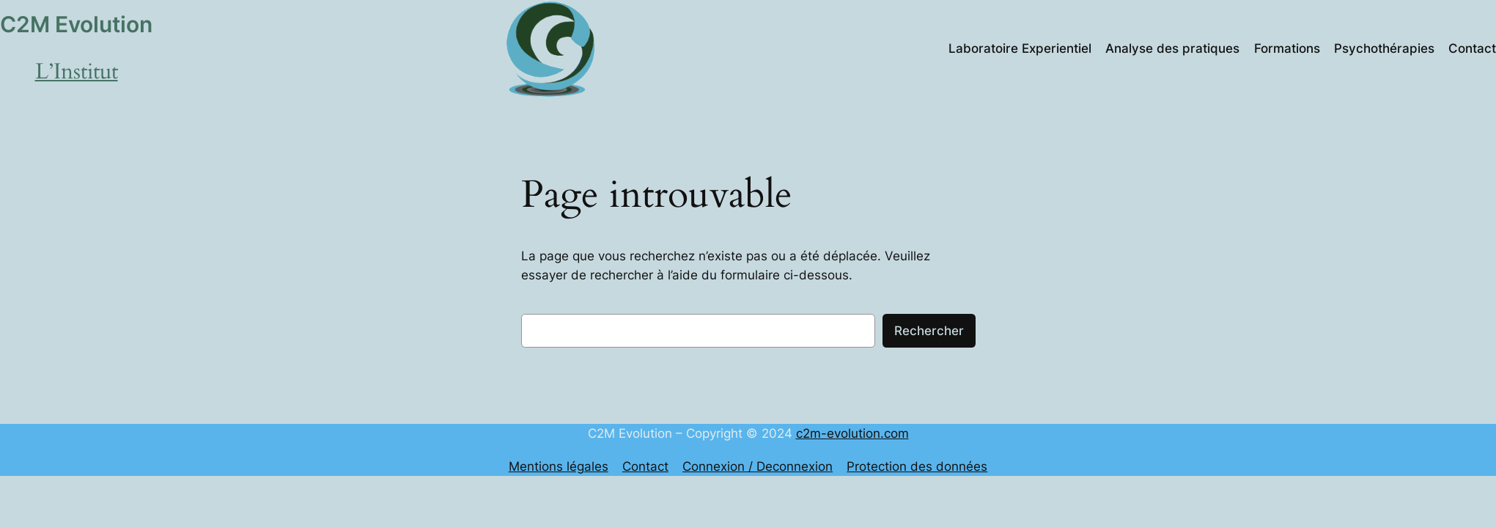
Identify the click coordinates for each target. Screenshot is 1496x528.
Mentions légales (558, 466)
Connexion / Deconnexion (757, 466)
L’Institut (76, 72)
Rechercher (929, 330)
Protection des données (917, 466)
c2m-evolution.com (852, 433)
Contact (645, 466)
